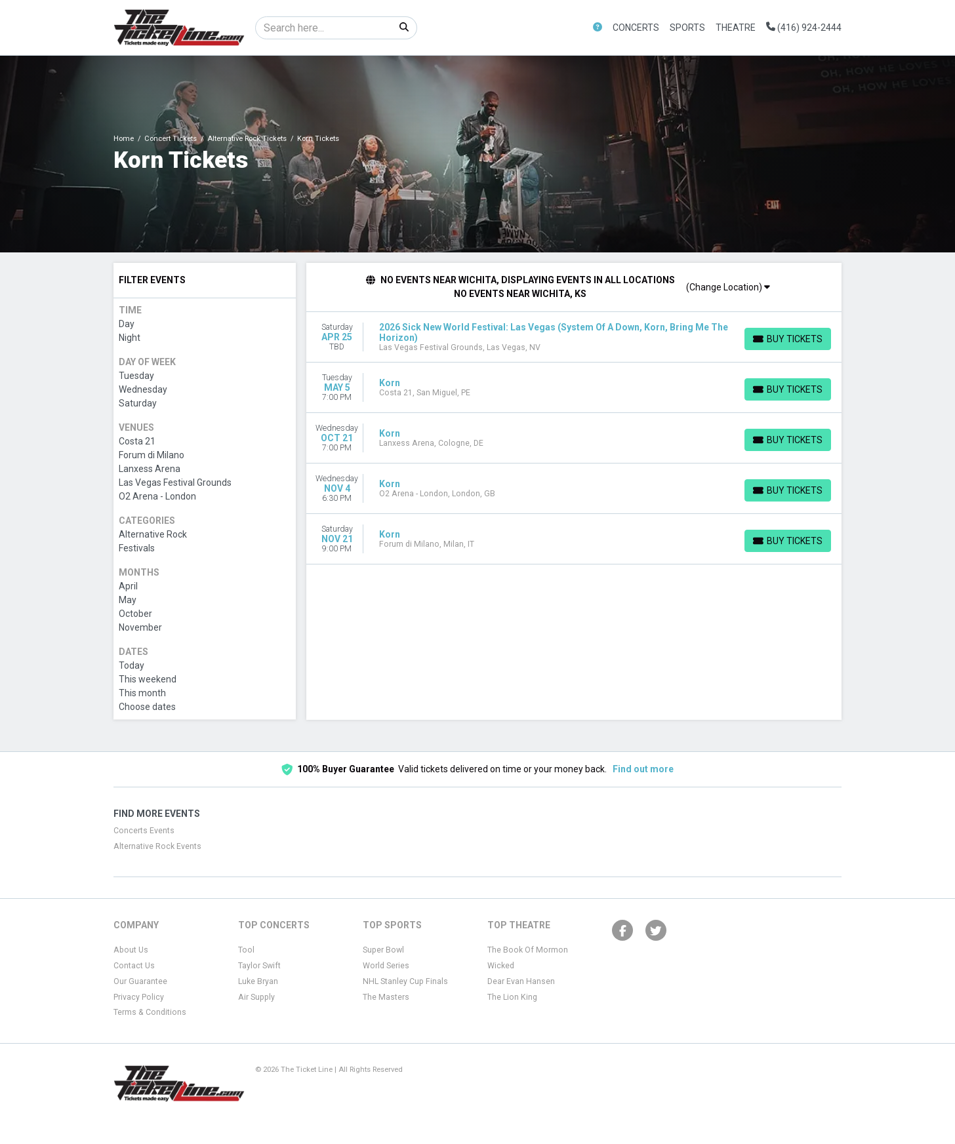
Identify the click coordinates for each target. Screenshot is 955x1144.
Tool (246, 950)
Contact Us (134, 965)
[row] (574, 337)
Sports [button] (687, 27)
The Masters (386, 997)
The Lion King (512, 997)
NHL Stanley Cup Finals (405, 981)
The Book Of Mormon (527, 950)
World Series (386, 965)
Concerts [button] (636, 27)
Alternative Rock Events (157, 846)
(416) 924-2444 (804, 27)
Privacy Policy (138, 997)
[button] (597, 28)
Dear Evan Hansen (521, 981)
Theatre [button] (736, 27)
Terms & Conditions (149, 1012)
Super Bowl (383, 950)
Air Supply (256, 997)
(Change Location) (728, 287)
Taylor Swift (259, 965)
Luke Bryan (258, 981)
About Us (130, 950)
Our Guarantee (140, 981)
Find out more (643, 769)
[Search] (323, 27)
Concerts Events (143, 830)
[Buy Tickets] (787, 339)
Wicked (500, 965)
